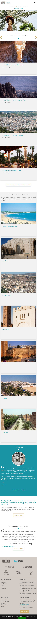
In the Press (18, 515)
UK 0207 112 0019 (24, 604)
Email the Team (24, 611)
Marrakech (3, 582)
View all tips (18, 548)
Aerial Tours (4, 600)
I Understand (22, 618)
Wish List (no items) (13, 6)
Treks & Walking (5, 601)
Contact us (26, 6)
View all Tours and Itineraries (18, 185)
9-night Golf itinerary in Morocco (28, 588)
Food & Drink (4, 604)
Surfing (3, 606)
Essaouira (3, 588)
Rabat (2, 587)
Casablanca (4, 583)
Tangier (3, 585)
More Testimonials (18, 490)
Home (16, 32)
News (20, 6)
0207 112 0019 (19, 8)
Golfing (3, 603)
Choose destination (18, 18)
